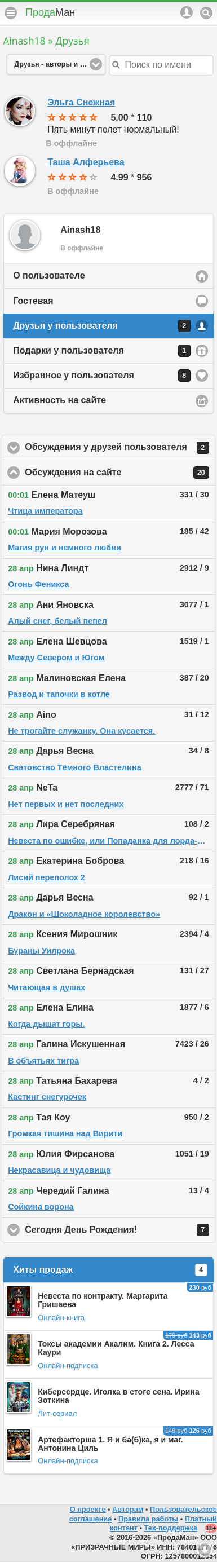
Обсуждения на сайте (120, 472)
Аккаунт (186, 12)
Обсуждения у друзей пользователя (120, 448)
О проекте (88, 1509)
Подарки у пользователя (102, 351)
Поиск (206, 13)
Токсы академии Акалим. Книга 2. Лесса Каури (116, 1348)
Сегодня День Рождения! (120, 1230)
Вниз (204, 1549)
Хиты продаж (110, 1270)
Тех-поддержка (171, 1528)
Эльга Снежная (81, 102)
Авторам (127, 1509)
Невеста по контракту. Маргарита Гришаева (102, 1300)
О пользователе (49, 275)
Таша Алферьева (85, 162)
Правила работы (148, 1519)
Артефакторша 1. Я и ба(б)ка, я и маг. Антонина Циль (110, 1444)
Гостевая (33, 301)
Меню (11, 13)
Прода (50, 12)
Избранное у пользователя (102, 375)
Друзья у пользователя (102, 326)
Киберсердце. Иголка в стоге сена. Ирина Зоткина (119, 1396)
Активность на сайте (59, 400)
